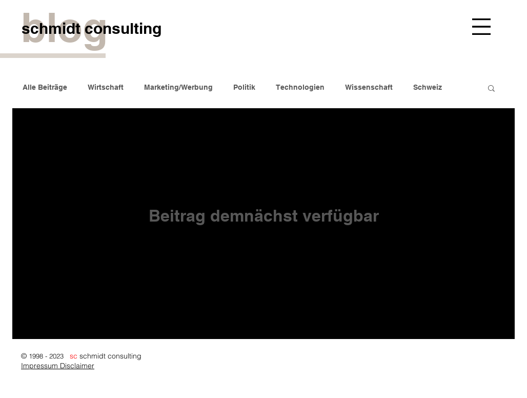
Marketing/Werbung (178, 87)
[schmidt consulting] (91, 28)
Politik (244, 87)
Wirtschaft (106, 87)
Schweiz (427, 87)
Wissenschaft (369, 87)
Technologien (300, 87)
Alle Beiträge (45, 87)
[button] (481, 26)
